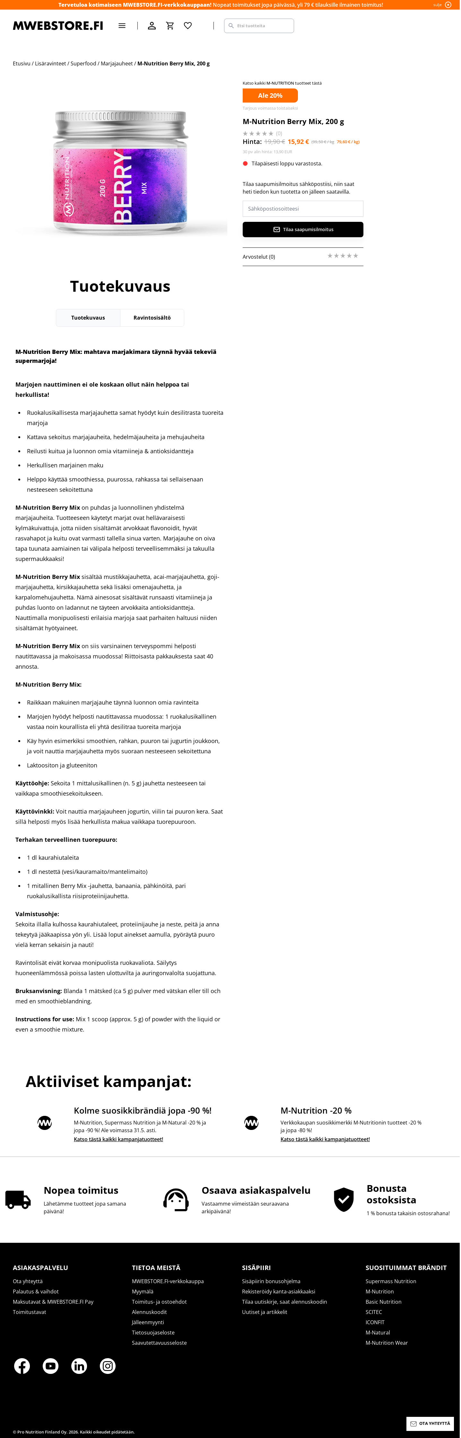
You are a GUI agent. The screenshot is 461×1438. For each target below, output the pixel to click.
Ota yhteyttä (28, 1281)
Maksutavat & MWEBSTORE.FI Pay (53, 1301)
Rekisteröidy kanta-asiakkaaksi (278, 1291)
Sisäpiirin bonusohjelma (271, 1281)
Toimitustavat (29, 1312)
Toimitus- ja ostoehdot (159, 1301)
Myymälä (142, 1291)
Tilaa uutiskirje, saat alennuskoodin (284, 1301)
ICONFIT (375, 1322)
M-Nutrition (380, 1291)
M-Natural (378, 1332)
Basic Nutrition (384, 1301)
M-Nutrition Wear (387, 1342)
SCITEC (374, 1312)
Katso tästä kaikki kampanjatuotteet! (118, 1139)
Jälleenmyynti (148, 1322)
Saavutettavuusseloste (159, 1342)
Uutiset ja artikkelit (264, 1312)
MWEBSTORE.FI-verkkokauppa (168, 1281)
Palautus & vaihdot (36, 1291)
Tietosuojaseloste (153, 1332)
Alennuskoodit (149, 1312)
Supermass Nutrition (391, 1281)
